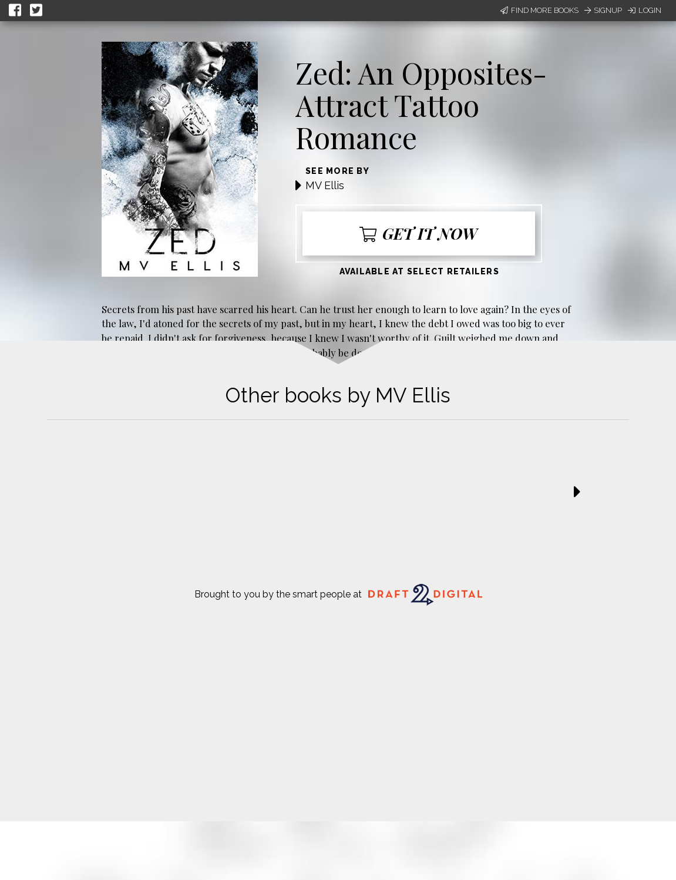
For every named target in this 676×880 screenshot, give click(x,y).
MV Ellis (324, 185)
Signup (603, 10)
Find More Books (539, 10)
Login (644, 10)
